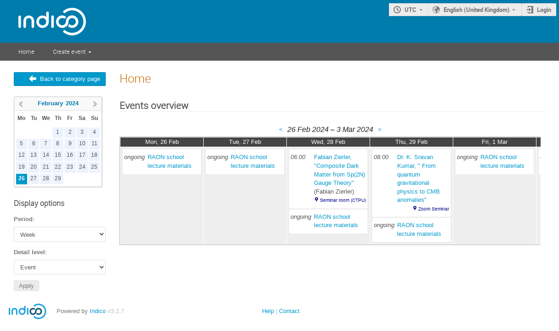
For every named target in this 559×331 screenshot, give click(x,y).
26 (21, 179)
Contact (289, 311)
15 (58, 155)
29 (58, 178)
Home (26, 51)
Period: (24, 219)
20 (33, 167)
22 (58, 167)
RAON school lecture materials (170, 161)
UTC (410, 10)
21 (46, 167)
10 (82, 143)
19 (21, 167)
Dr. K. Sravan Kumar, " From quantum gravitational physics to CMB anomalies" (418, 178)
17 (82, 155)
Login (544, 10)
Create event (69, 51)
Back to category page (70, 79)
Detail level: (30, 252)
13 (33, 155)
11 (94, 143)
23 (70, 167)
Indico (98, 311)
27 (33, 178)
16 (70, 155)
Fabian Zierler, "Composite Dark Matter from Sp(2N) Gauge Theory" (339, 170)
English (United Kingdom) (477, 10)
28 (46, 178)
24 (82, 167)
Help (268, 311)
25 (94, 167)
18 (94, 155)
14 (46, 155)
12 (21, 155)
